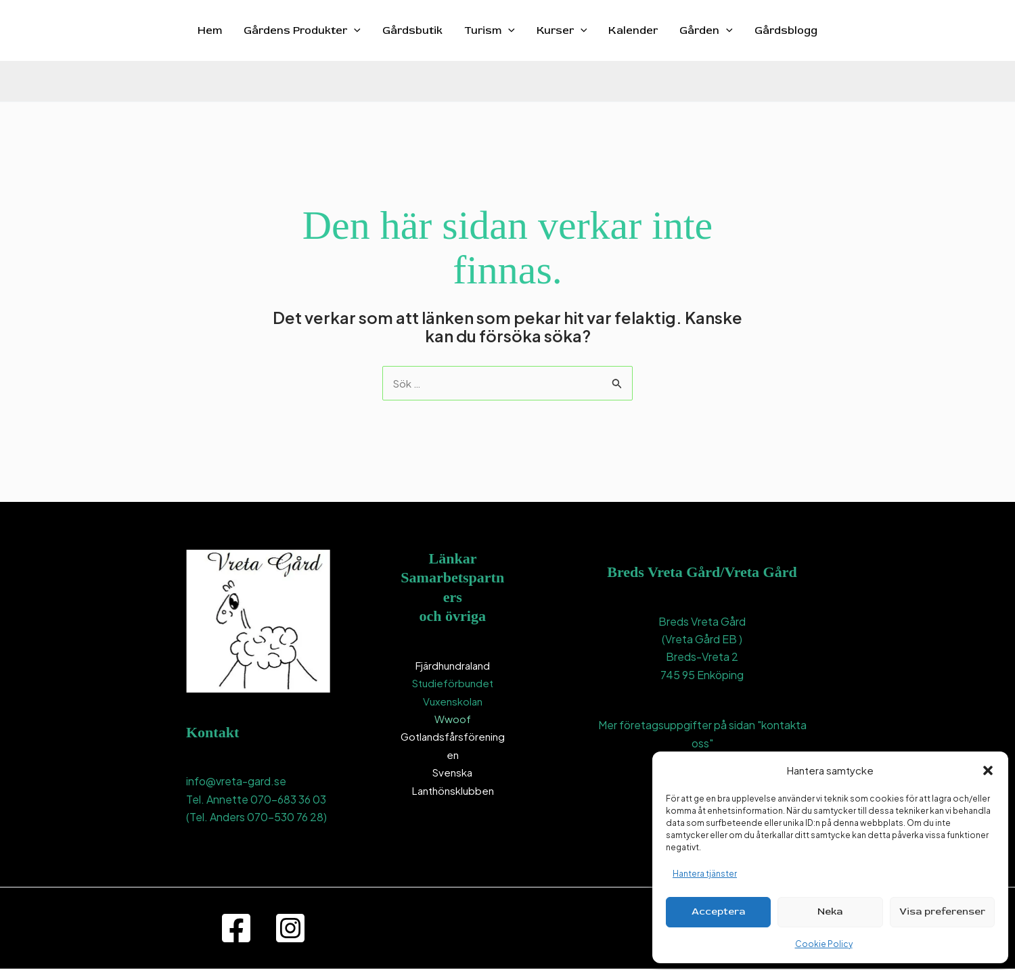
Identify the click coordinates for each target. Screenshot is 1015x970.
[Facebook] (236, 929)
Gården (706, 30)
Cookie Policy (824, 944)
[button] (988, 770)
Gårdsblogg (785, 30)
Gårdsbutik (412, 30)
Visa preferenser (942, 911)
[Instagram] (290, 929)
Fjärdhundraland (452, 666)
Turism (489, 30)
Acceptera (718, 911)
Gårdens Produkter (302, 30)
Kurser (562, 30)
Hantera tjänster (705, 874)
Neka (829, 911)
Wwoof (453, 719)
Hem (210, 30)
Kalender (633, 30)
